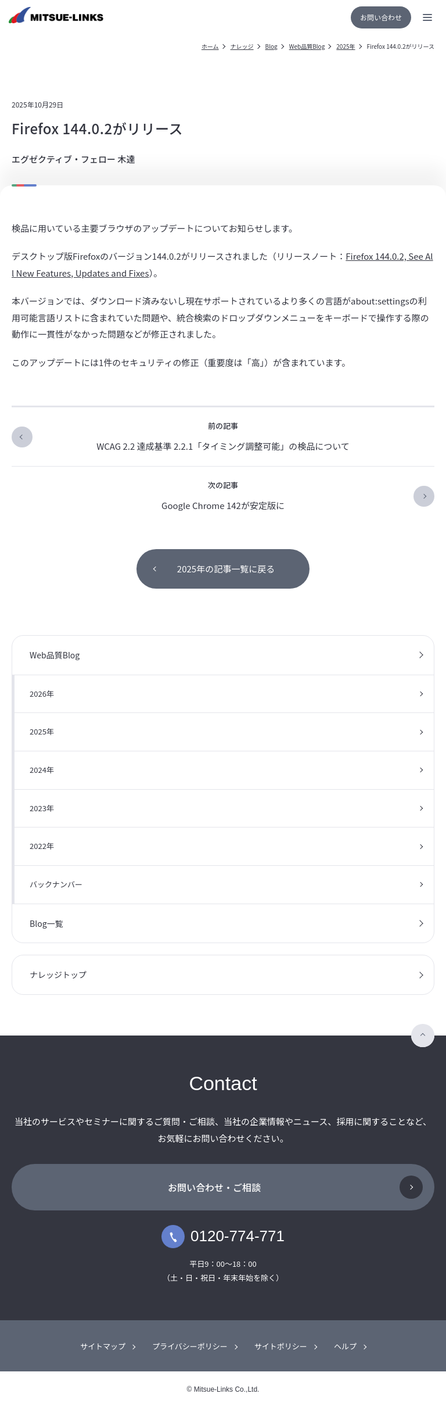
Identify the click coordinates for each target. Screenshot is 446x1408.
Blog (271, 46)
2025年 (345, 46)
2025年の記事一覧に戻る (226, 569)
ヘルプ (345, 1346)
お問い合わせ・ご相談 (214, 1187)
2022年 (42, 845)
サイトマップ (102, 1346)
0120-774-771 (223, 1236)
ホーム (210, 46)
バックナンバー (56, 884)
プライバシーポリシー (190, 1346)
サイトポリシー (280, 1346)
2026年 (42, 693)
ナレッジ (242, 46)
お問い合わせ (381, 17)
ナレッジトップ (58, 974)
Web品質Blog (307, 46)
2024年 (42, 769)
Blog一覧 (46, 923)
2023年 (42, 808)
